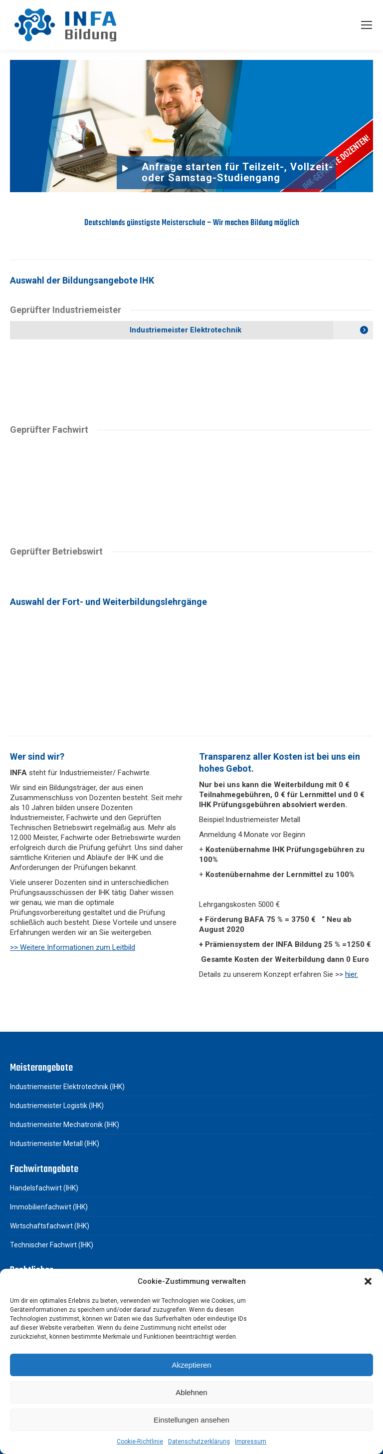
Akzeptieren (191, 1365)
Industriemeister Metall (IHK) (54, 1144)
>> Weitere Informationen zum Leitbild (72, 947)
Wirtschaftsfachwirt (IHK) (49, 1226)
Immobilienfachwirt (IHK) (49, 1207)
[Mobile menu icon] (366, 24)
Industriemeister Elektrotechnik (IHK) (67, 1087)
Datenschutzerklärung (199, 1441)
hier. (351, 974)
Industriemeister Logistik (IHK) (57, 1106)
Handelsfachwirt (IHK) (44, 1188)
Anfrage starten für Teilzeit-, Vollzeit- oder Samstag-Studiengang (237, 172)
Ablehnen (191, 1392)
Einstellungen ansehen (191, 1420)
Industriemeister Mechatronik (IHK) (64, 1125)
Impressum (250, 1441)
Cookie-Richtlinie (140, 1441)
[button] (368, 1281)
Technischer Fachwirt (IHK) (51, 1245)
